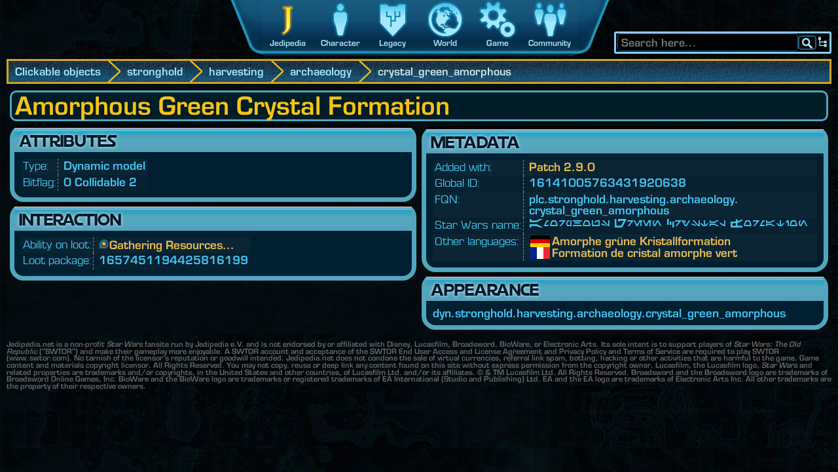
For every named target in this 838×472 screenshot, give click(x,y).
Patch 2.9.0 (562, 167)
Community (549, 43)
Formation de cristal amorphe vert (562, 253)
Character (340, 43)
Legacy (392, 43)
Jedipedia (288, 43)
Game (497, 43)
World (445, 43)
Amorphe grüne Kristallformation (562, 241)
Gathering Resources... (171, 245)
